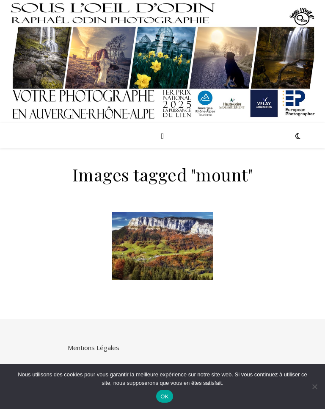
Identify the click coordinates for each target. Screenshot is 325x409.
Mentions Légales (93, 347)
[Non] (314, 386)
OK (164, 396)
